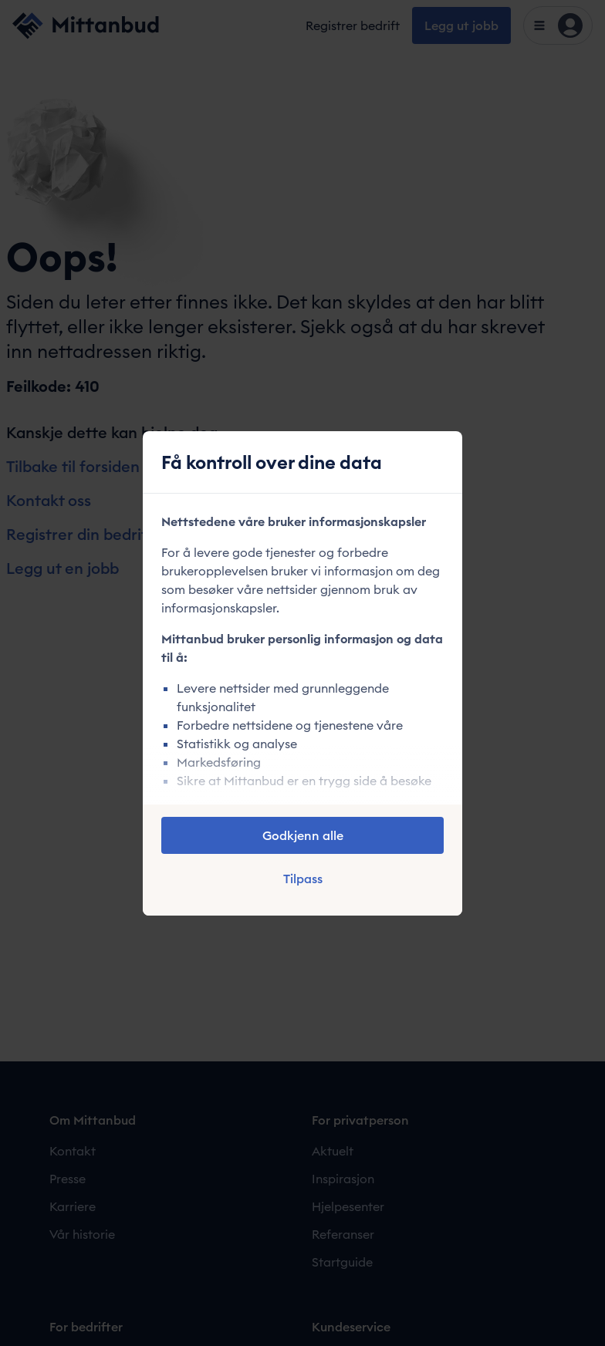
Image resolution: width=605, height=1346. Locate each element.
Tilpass (303, 878)
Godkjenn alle (302, 835)
